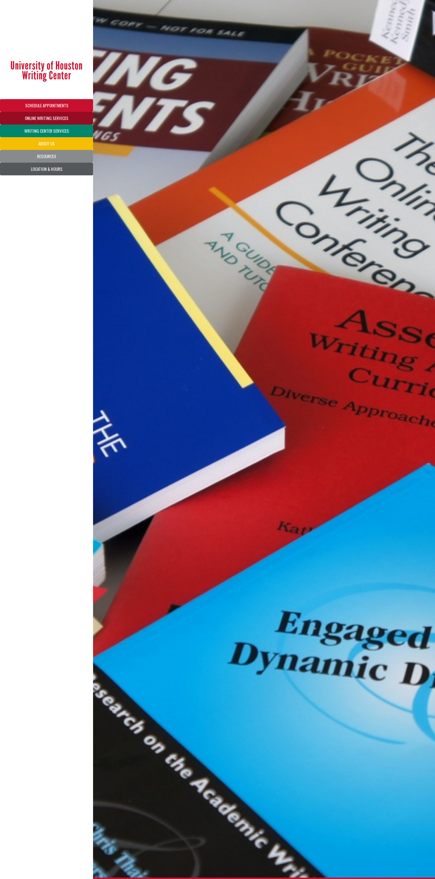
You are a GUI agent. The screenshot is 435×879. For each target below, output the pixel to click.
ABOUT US (46, 143)
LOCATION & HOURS (47, 169)
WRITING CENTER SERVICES (46, 131)
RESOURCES (46, 156)
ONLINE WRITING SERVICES (46, 118)
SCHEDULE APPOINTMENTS (46, 105)
